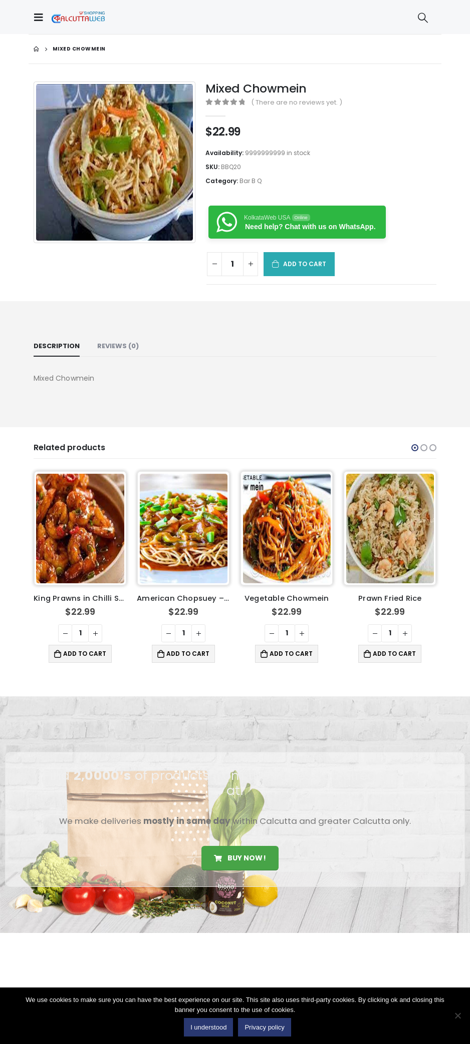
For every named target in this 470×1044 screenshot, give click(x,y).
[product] (80, 528)
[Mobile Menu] (41, 17)
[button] (414, 448)
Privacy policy (264, 1027)
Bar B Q (251, 181)
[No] (457, 1015)
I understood (208, 1027)
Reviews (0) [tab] (118, 346)
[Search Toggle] (423, 18)
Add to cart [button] (84, 653)
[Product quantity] (232, 264)
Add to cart (305, 264)
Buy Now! (240, 858)
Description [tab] (57, 346)
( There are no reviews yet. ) (296, 102)
